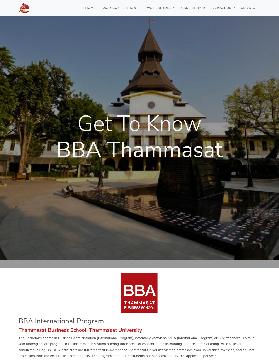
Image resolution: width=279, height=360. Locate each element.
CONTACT (249, 8)
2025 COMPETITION (119, 8)
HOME (90, 8)
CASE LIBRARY (193, 8)
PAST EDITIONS (159, 8)
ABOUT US (222, 8)
